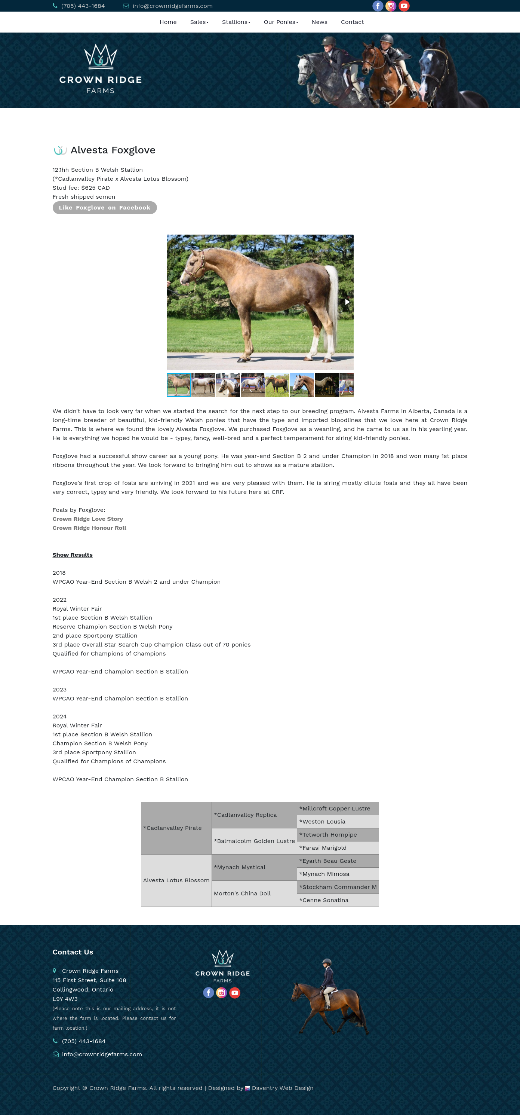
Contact (352, 21)
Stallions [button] (234, 21)
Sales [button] (198, 21)
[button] (347, 302)
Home (168, 21)
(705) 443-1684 (82, 5)
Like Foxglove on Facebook (105, 207)
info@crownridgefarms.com (172, 5)
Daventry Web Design (279, 1087)
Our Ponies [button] (280, 21)
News (319, 21)
